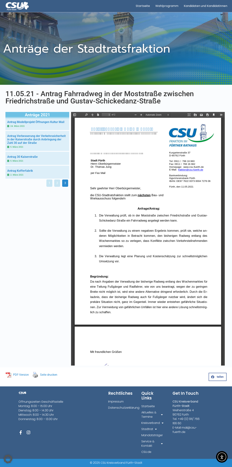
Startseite (143, 6)
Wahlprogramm (166, 6)
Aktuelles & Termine (152, 414)
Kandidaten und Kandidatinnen (205, 6)
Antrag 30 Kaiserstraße (22, 157)
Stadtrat (149, 429)
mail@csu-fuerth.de (185, 430)
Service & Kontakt (152, 443)
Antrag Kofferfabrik (20, 170)
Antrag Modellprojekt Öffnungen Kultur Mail (35, 122)
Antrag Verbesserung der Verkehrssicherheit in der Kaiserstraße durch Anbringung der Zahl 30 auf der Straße (36, 139)
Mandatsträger (152, 435)
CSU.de (146, 452)
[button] (218, 377)
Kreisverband (152, 423)
